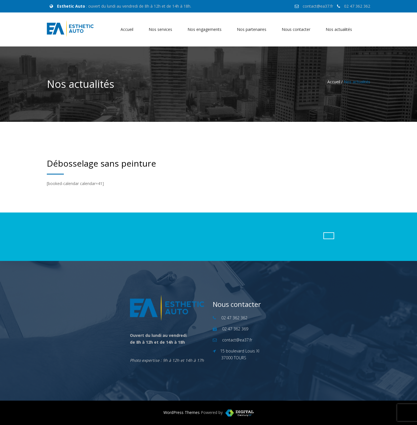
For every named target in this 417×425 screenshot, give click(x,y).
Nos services (160, 29)
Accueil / (335, 81)
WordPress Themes (181, 412)
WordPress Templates (239, 412)
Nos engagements (205, 29)
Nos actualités (339, 29)
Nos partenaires (251, 29)
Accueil (127, 29)
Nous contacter (296, 29)
